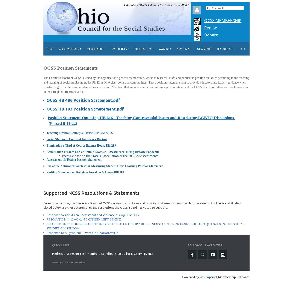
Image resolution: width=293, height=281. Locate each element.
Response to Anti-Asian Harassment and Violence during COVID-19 (93, 215)
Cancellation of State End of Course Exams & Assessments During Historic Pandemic (103, 152)
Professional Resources (68, 253)
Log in (197, 10)
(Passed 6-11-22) (63, 123)
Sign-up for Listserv (128, 253)
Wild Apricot (208, 277)
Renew (210, 27)
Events (148, 253)
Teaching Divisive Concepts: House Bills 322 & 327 (80, 133)
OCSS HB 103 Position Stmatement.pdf (85, 109)
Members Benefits (100, 253)
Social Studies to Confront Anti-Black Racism (77, 139)
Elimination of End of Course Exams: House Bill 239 (81, 145)
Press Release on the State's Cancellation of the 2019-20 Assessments (110, 155)
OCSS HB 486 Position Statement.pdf (83, 100)
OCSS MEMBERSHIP (222, 20)
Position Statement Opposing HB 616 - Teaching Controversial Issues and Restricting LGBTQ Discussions (141, 117)
